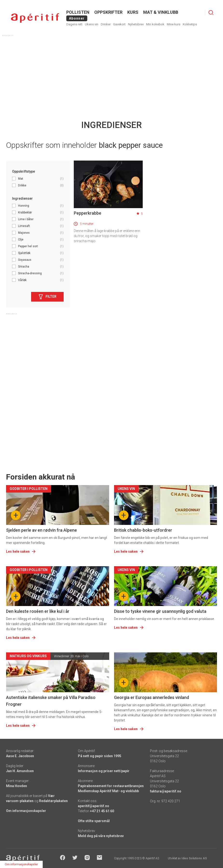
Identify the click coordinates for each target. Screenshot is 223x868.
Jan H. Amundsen (20, 771)
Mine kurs (173, 24)
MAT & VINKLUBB (160, 12)
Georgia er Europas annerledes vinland (151, 697)
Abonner (77, 18)
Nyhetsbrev (136, 24)
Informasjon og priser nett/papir (103, 771)
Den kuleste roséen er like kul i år (37, 611)
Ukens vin (91, 24)
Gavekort (119, 24)
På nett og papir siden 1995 (99, 756)
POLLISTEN (77, 12)
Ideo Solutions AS (194, 858)
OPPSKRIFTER (108, 12)
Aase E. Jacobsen (20, 756)
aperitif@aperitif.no (93, 806)
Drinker (106, 24)
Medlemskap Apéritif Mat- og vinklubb (108, 791)
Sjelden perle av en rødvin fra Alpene (41, 530)
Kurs (132, 12)
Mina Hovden (16, 786)
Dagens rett (74, 24)
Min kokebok (155, 24)
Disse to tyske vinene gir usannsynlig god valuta (160, 611)
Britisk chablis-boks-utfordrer (143, 530)
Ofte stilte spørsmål (94, 821)
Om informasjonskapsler (26, 811)
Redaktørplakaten (53, 801)
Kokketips (190, 24)
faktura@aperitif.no (165, 791)
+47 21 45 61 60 (102, 811)
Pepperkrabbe (87, 213)
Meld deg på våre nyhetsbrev (101, 836)
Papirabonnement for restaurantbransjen (111, 786)
